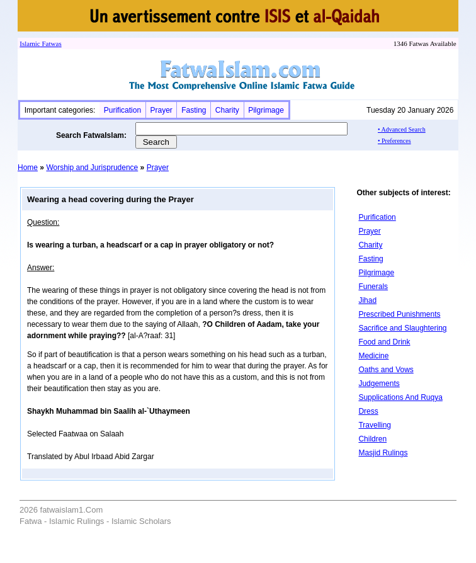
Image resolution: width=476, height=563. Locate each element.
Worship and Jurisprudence (92, 167)
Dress (368, 411)
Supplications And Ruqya (400, 397)
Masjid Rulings (382, 452)
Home (28, 167)
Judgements (378, 383)
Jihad (367, 300)
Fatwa (49, 43)
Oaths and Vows (385, 369)
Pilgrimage (266, 110)
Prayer (161, 110)
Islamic (30, 43)
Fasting (193, 110)
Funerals (373, 286)
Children (372, 439)
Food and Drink (384, 342)
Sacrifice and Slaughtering (402, 328)
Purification (122, 110)
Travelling (374, 425)
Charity (227, 110)
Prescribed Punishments (399, 314)
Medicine (373, 355)
